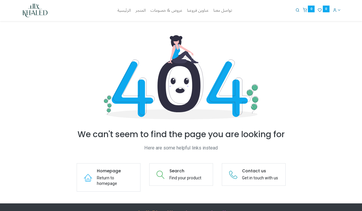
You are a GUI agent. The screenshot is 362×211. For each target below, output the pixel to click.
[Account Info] (336, 10)
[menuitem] (124, 10)
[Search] (297, 10)
